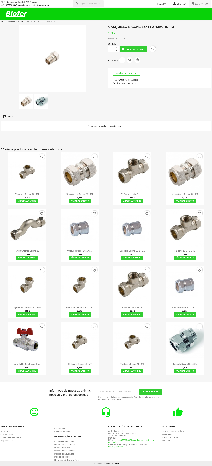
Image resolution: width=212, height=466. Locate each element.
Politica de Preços (62, 447)
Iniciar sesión (168, 434)
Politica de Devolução (64, 454)
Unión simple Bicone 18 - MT (79, 194)
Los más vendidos (62, 432)
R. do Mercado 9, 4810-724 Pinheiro (20, 2)
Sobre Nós (5, 431)
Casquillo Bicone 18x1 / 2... (79, 251)
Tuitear (130, 60)
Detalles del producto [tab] (126, 73)
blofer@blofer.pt (115, 447)
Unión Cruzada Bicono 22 (27, 251)
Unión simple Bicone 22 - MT (184, 194)
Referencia (118, 80)
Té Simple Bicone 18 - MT (80, 364)
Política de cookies (63, 457)
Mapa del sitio (6, 440)
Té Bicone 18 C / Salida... (132, 307)
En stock (117, 83)
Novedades (59, 428)
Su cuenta (169, 426)
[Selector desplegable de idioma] (162, 4)
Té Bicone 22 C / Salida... (132, 194)
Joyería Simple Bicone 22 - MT (27, 307)
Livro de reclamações (64, 441)
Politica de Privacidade (64, 451)
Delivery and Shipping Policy (67, 460)
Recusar (115, 464)
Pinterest (137, 60)
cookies (107, 464)
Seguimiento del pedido (173, 431)
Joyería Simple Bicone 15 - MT (80, 307)
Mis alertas (167, 440)
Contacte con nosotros (10, 437)
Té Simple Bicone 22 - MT (27, 194)
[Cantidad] (111, 49)
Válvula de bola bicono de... (27, 364)
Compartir (122, 60)
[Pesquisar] (88, 3)
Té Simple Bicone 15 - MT (132, 364)
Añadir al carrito (133, 49)
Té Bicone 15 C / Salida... (185, 251)
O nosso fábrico (7, 434)
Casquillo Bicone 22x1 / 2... (184, 307)
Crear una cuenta (170, 437)
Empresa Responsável (64, 444)
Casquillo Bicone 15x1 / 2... (132, 251)
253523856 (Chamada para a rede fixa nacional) (26, 5)
